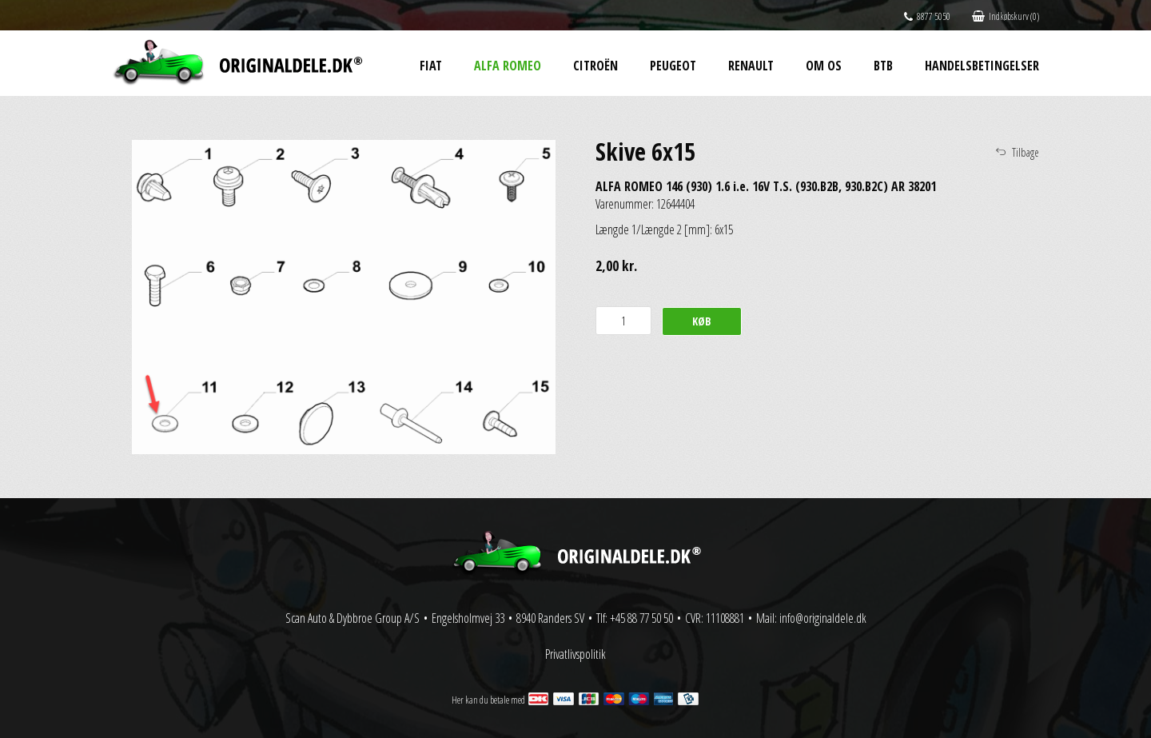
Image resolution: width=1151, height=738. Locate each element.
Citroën (595, 65)
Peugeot (673, 65)
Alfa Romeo (507, 65)
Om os (824, 65)
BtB (883, 65)
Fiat (431, 65)
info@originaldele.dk (822, 618)
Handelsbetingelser (982, 65)
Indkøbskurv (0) (1005, 16)
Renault (751, 65)
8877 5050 (927, 16)
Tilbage (1025, 152)
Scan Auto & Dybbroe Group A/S (352, 618)
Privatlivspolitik (575, 654)
